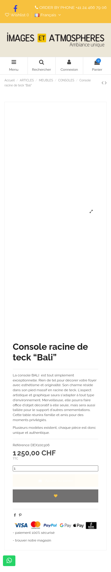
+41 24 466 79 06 (91, 7)
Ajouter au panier (55, 480)
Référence (21, 445)
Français (48, 14)
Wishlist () (17, 14)
